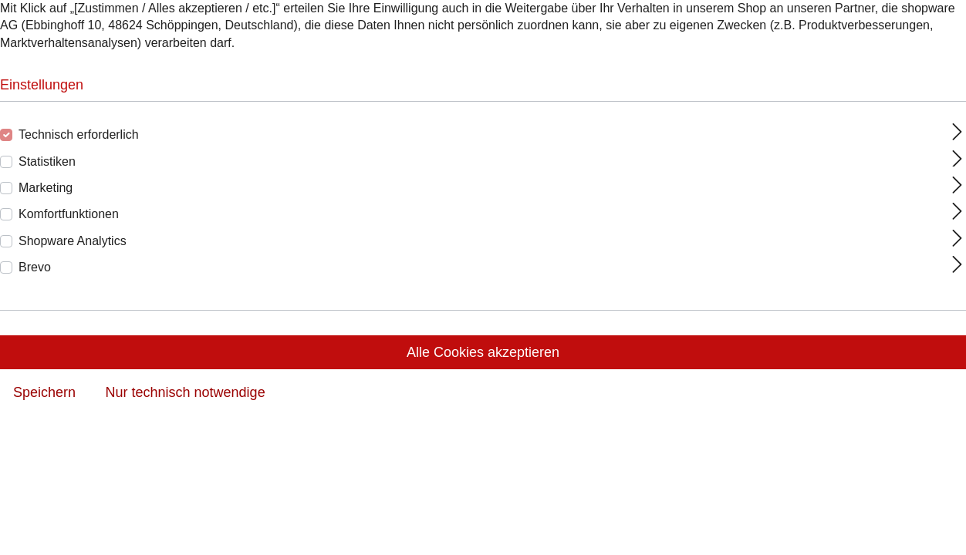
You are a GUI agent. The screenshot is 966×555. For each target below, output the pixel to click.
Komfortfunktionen (69, 213)
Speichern (44, 392)
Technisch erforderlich (79, 134)
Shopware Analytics (73, 240)
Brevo (35, 267)
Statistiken (47, 161)
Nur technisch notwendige (185, 392)
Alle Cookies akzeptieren (483, 352)
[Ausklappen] (957, 131)
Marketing (46, 187)
